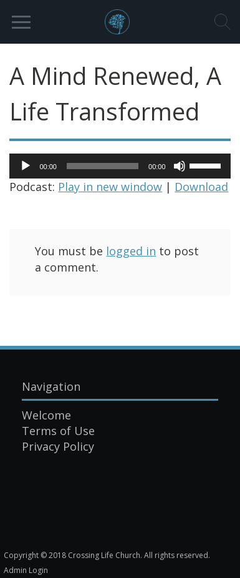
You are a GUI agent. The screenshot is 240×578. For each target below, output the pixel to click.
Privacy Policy (58, 446)
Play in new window (110, 186)
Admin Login (26, 570)
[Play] (25, 166)
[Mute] (179, 166)
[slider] (102, 166)
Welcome (46, 415)
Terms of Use (58, 430)
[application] (119, 166)
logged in (131, 250)
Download (201, 186)
